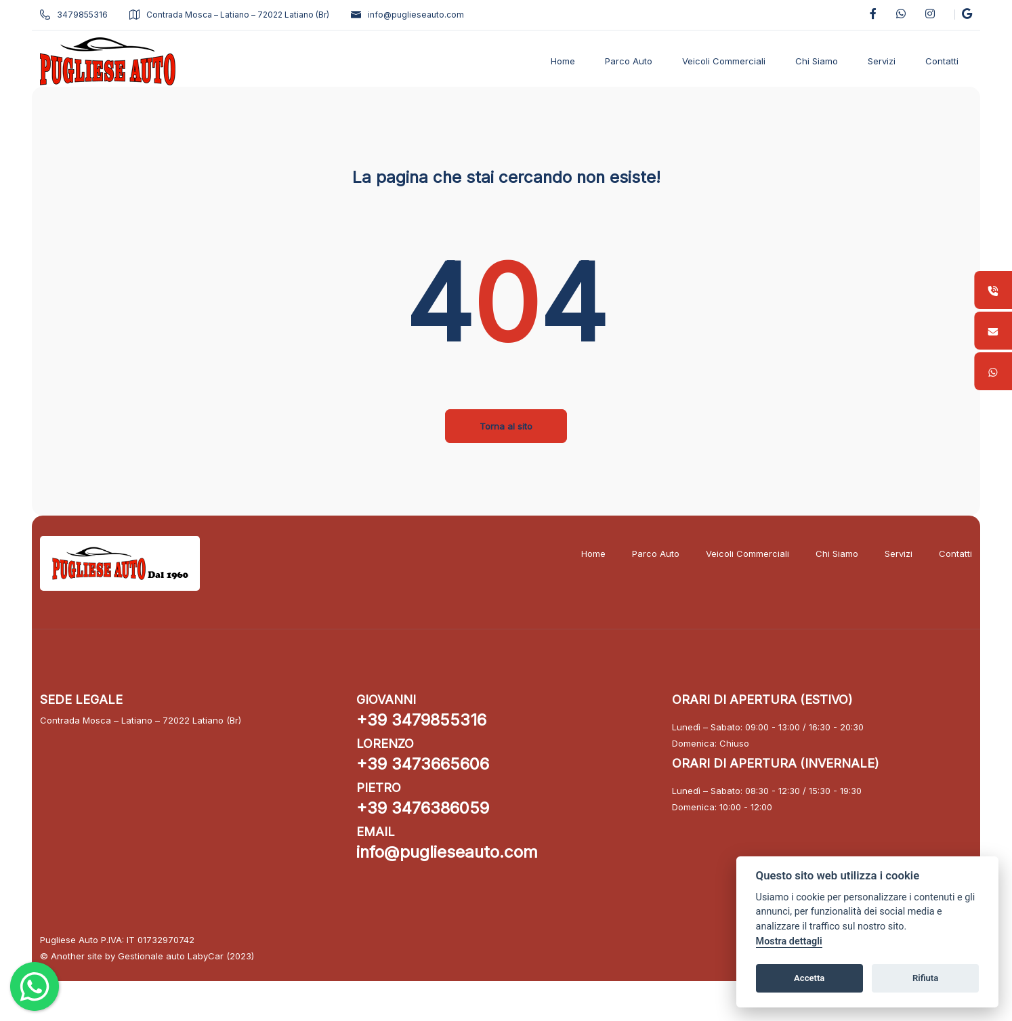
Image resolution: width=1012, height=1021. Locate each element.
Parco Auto (647, 553)
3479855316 (83, 14)
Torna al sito (506, 426)
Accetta (809, 978)
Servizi (890, 553)
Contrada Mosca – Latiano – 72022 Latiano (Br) (238, 14)
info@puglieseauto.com (416, 14)
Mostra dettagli (789, 941)
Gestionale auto (160, 955)
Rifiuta (925, 978)
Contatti (946, 553)
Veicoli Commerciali (738, 553)
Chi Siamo (828, 553)
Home (584, 553)
